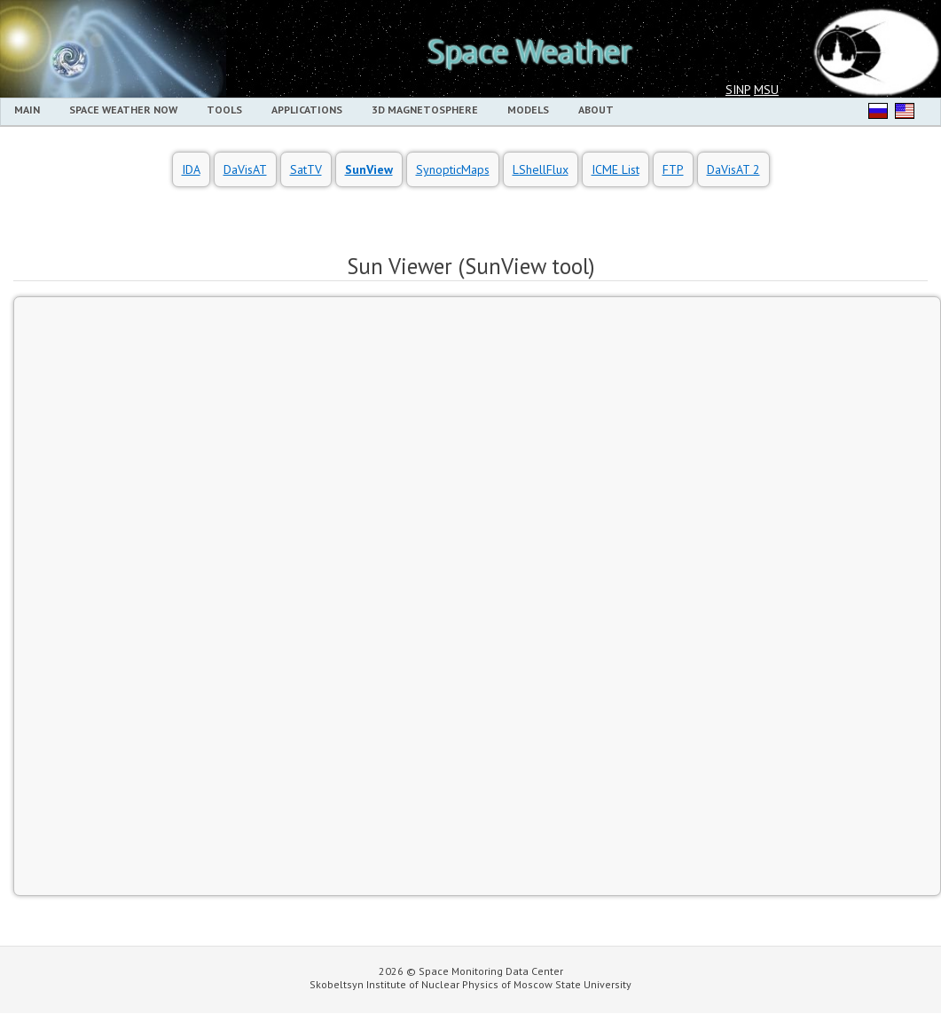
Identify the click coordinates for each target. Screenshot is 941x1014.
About (596, 109)
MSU (766, 90)
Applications (306, 109)
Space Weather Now (123, 109)
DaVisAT (245, 169)
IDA (191, 169)
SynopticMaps (453, 169)
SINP (737, 90)
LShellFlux (541, 169)
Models (528, 109)
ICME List (615, 169)
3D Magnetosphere (425, 109)
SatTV (306, 169)
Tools (224, 109)
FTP (673, 169)
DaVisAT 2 (733, 169)
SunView (369, 169)
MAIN (27, 109)
